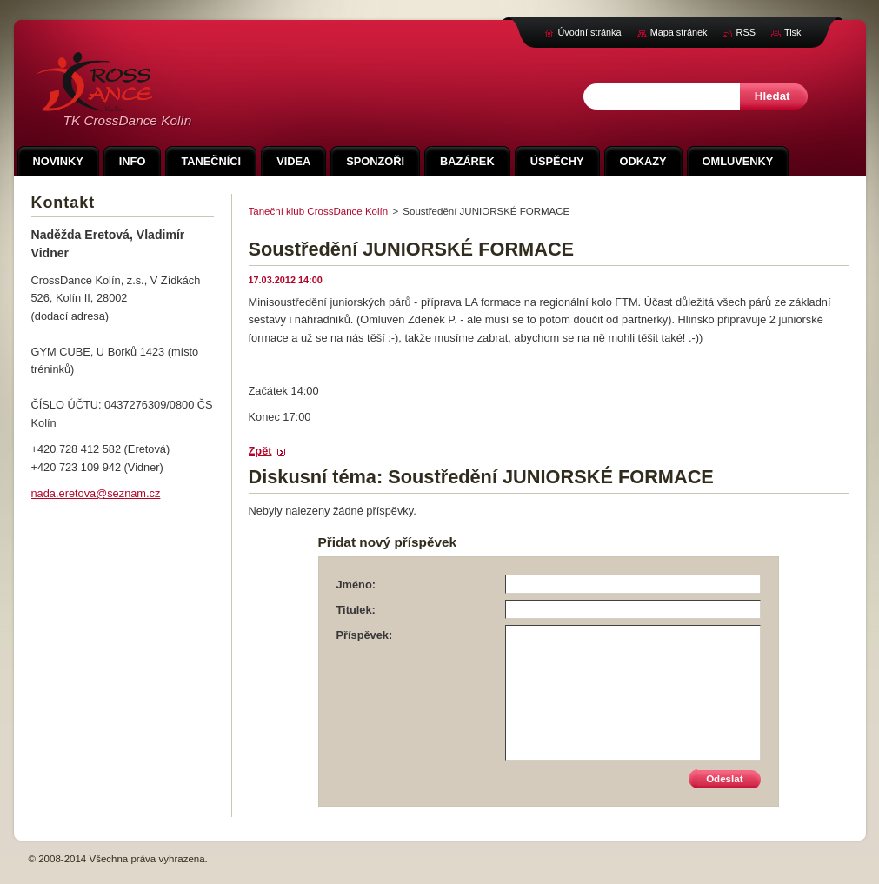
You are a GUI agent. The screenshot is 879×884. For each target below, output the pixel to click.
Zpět (260, 450)
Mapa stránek (679, 32)
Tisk (793, 32)
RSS (746, 32)
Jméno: (356, 584)
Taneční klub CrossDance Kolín (319, 211)
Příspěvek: (364, 634)
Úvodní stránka (589, 32)
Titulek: (356, 609)
